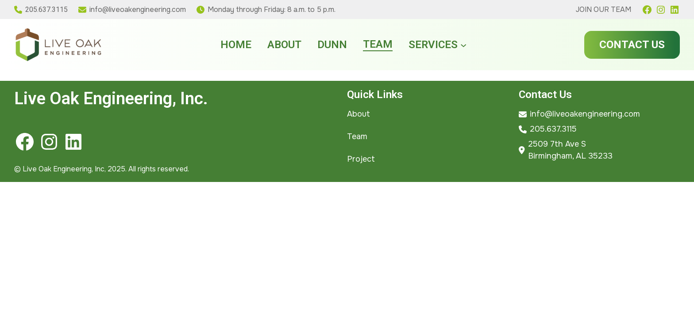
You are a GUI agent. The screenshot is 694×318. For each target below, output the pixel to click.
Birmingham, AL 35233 (570, 156)
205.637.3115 (46, 9)
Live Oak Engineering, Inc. (111, 98)
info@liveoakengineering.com (137, 9)
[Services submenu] (463, 45)
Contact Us (632, 44)
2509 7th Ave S (557, 144)
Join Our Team (603, 9)
